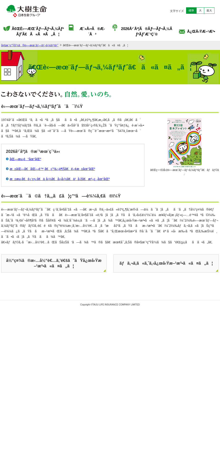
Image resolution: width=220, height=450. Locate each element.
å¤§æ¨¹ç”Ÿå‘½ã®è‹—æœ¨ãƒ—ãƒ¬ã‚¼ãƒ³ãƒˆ (29, 45)
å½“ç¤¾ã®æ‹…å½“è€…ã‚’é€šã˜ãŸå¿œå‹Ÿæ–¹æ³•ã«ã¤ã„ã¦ (54, 263)
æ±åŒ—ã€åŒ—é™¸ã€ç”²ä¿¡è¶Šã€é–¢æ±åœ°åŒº (52, 169)
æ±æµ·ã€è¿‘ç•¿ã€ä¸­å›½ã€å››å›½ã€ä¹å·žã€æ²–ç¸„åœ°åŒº (60, 179)
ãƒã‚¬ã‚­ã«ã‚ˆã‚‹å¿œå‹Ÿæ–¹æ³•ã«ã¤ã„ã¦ (166, 263)
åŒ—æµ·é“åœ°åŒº (25, 159)
